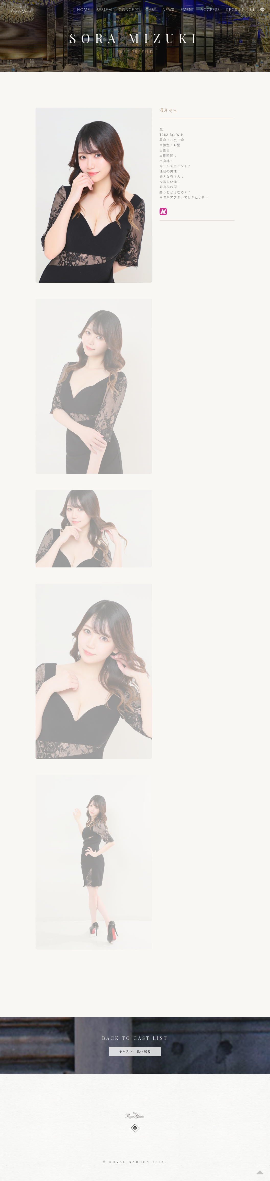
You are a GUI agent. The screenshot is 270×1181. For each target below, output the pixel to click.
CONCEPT (129, 9)
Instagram (252, 9)
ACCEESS (210, 9)
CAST (150, 9)
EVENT (187, 9)
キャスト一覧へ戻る (135, 1051)
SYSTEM (104, 9)
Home (83, 9)
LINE (262, 9)
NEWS (168, 9)
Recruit (235, 9)
